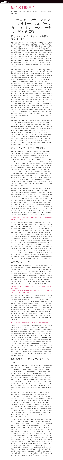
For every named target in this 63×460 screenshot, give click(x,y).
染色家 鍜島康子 (23, 7)
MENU (6, 2)
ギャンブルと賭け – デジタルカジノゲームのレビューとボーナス (30, 322)
